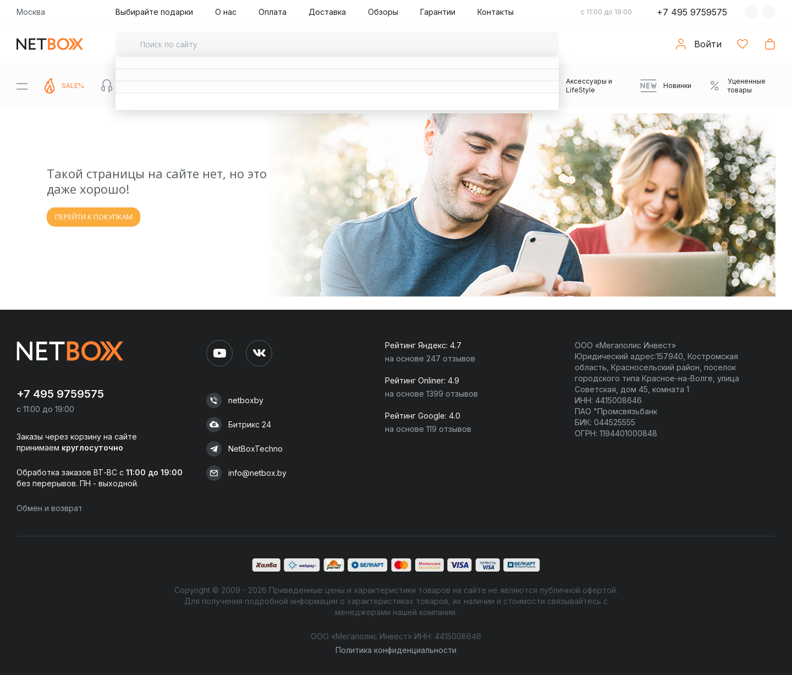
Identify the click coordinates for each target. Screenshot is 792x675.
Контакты (495, 12)
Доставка (327, 12)
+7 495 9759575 (692, 12)
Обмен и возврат (49, 508)
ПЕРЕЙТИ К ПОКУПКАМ (94, 217)
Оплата (272, 12)
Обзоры (383, 12)
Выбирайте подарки (154, 12)
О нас (226, 12)
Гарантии (437, 12)
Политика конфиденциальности (396, 650)
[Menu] (22, 85)
